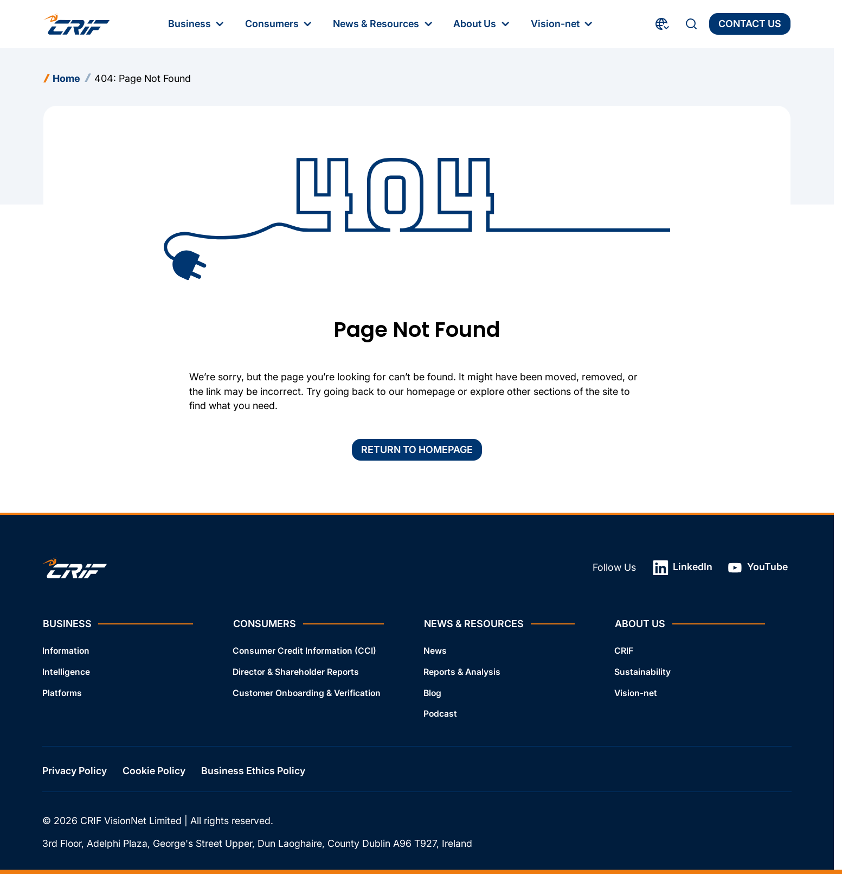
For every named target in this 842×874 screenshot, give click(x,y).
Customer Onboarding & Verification (307, 693)
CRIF (623, 651)
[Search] (691, 24)
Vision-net (635, 693)
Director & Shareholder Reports (296, 672)
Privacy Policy (74, 771)
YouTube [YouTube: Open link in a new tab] (757, 568)
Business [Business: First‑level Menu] (197, 24)
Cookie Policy (154, 771)
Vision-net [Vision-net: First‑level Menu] (563, 24)
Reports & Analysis (461, 672)
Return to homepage (417, 449)
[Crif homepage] (76, 24)
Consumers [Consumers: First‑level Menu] (279, 24)
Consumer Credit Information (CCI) (304, 651)
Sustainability (642, 672)
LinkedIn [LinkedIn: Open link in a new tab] (682, 568)
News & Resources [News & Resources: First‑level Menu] (383, 24)
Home (66, 78)
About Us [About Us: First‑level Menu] (482, 24)
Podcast (440, 714)
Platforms (62, 693)
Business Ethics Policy (253, 771)
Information (65, 651)
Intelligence (66, 672)
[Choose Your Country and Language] (662, 24)
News (435, 651)
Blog (432, 693)
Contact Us (749, 23)
